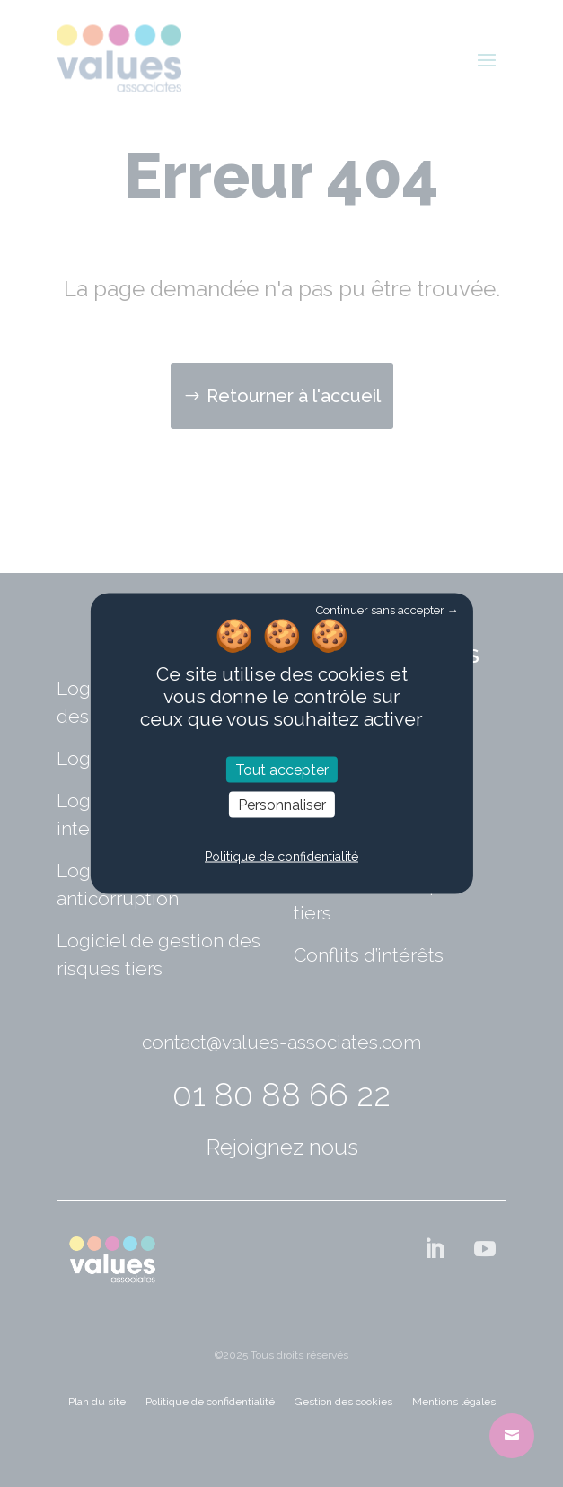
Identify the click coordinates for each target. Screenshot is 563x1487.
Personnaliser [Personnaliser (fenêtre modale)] (282, 805)
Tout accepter (282, 769)
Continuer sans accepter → (387, 610)
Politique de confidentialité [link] (281, 856)
